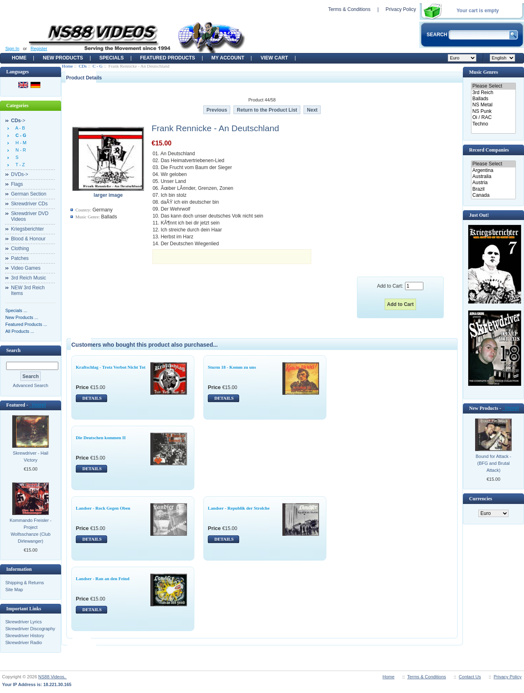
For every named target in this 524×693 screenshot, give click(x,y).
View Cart (274, 58)
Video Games (26, 268)
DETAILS (91, 398)
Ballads (493, 99)
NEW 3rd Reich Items (28, 290)
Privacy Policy (400, 9)
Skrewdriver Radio (23, 642)
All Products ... (19, 331)
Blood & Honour (28, 239)
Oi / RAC (493, 117)
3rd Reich (493, 93)
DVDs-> (19, 174)
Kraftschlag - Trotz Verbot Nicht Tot (110, 367)
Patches (20, 258)
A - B (19, 127)
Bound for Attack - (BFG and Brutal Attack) (493, 463)
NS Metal (493, 105)
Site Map (14, 589)
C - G (97, 66)
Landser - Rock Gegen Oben (103, 508)
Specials (111, 58)
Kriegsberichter (27, 229)
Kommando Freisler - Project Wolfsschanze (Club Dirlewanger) (31, 530)
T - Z (19, 164)
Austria (493, 183)
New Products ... (21, 317)
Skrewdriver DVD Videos (29, 216)
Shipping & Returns (24, 582)
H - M (19, 142)
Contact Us (470, 676)
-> (18, 120)
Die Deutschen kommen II (101, 437)
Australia (493, 177)
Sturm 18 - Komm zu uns (232, 367)
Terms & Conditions (349, 9)
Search (13, 350)
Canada (493, 195)
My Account (227, 58)
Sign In (12, 48)
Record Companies (489, 150)
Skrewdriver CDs (29, 204)
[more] (37, 405)
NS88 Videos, (52, 676)
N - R (19, 149)
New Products (63, 58)
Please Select (493, 86)
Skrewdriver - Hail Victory (30, 456)
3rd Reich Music (28, 278)
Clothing (20, 248)
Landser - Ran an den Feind (103, 578)
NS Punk (493, 111)
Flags (17, 184)
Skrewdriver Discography (30, 628)
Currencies (480, 499)
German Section (28, 194)
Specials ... (16, 310)
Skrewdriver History (24, 635)
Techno (493, 124)
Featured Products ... (26, 324)
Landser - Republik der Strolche (239, 508)
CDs (83, 66)
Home (19, 58)
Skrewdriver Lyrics (23, 621)
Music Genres (483, 72)
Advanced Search (30, 385)
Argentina (493, 170)
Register (39, 48)
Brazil (493, 189)
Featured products (167, 58)
